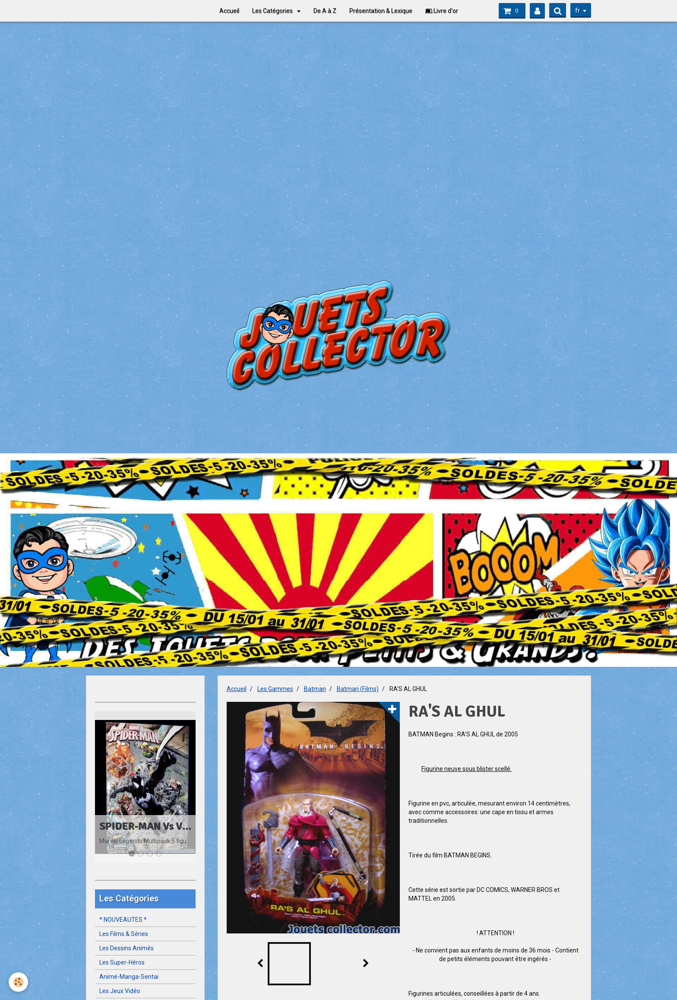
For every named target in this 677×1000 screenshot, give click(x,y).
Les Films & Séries (123, 933)
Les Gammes (275, 688)
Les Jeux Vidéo (119, 990)
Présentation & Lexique (380, 10)
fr (577, 10)
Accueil (229, 10)
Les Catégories (273, 10)
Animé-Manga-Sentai (128, 976)
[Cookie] (18, 982)
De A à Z (324, 10)
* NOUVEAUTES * (123, 919)
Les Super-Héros (122, 962)
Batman (315, 688)
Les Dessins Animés (126, 948)
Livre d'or (441, 10)
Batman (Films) (358, 688)
